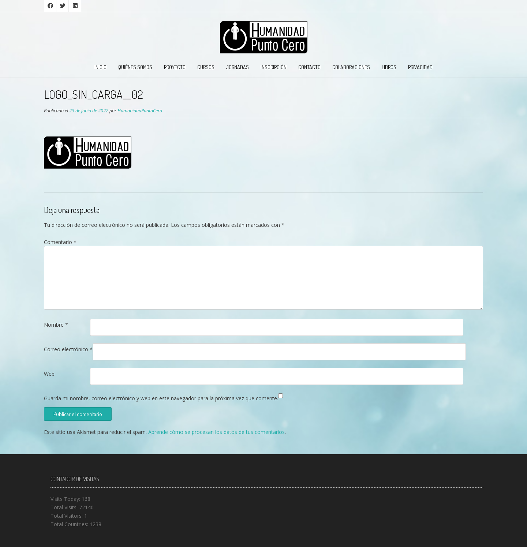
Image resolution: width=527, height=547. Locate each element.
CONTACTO (309, 67)
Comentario (60, 242)
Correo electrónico (68, 349)
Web (49, 373)
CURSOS (205, 67)
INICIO (100, 67)
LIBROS (389, 67)
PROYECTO (175, 67)
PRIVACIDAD (420, 67)
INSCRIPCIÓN (274, 67)
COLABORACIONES (351, 67)
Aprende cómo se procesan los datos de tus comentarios (216, 431)
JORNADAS (237, 67)
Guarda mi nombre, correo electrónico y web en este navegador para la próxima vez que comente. (161, 398)
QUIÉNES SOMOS (135, 67)
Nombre (56, 324)
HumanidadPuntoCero (139, 111)
